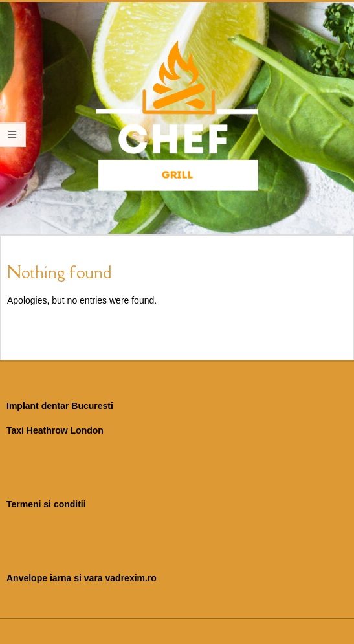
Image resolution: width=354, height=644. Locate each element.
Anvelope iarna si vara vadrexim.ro (81, 578)
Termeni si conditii (46, 504)
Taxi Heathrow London (55, 430)
